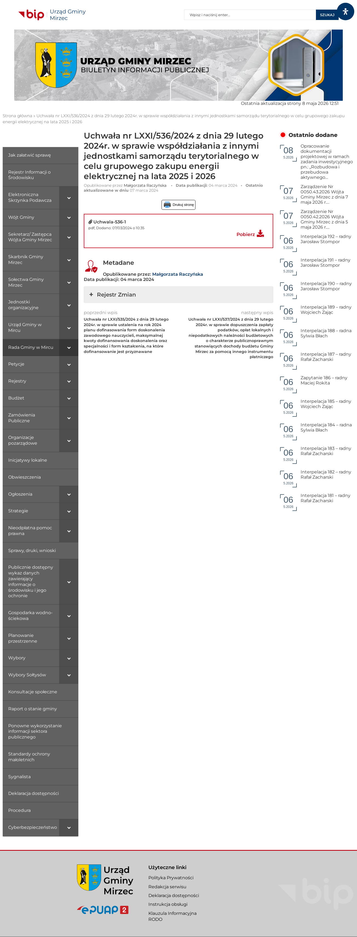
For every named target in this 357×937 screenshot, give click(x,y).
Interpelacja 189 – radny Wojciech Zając (326, 309)
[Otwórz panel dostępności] (345, 11)
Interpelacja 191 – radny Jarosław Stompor (325, 262)
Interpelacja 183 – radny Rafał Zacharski (326, 451)
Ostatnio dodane (313, 135)
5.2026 (288, 152)
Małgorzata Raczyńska (145, 185)
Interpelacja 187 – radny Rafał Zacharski (326, 357)
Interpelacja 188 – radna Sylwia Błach (326, 333)
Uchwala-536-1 (109, 222)
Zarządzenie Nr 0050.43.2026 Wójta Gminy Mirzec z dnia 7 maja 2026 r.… (324, 194)
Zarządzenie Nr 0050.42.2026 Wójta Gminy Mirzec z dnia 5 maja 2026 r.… (324, 219)
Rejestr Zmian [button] (112, 294)
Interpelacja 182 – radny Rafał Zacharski (326, 474)
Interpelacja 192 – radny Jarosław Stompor (326, 239)
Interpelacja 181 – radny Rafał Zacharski (325, 498)
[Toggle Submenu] (68, 197)
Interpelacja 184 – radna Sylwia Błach (326, 427)
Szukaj (327, 15)
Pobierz (246, 234)
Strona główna (17, 115)
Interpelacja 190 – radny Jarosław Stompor (326, 286)
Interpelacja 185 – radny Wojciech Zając (326, 404)
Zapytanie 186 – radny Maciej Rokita (324, 380)
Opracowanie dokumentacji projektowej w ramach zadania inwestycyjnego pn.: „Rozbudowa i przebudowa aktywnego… (327, 161)
